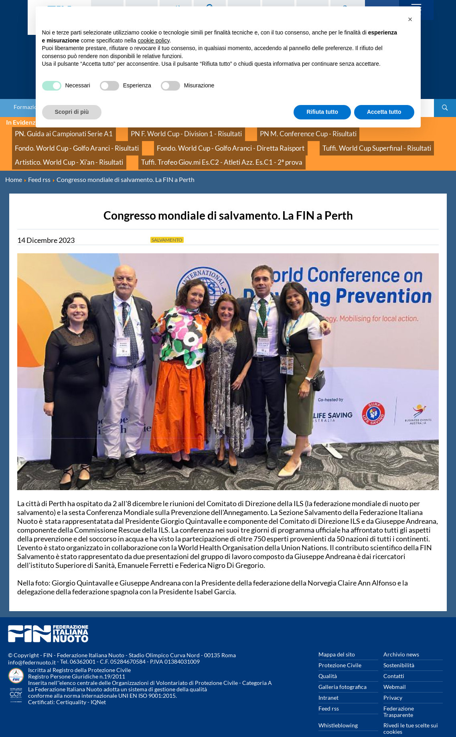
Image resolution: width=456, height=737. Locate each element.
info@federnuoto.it (32, 646)
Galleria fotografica (342, 670)
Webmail (394, 670)
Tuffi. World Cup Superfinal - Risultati (198, 140)
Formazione (28, 107)
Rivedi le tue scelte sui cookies (410, 712)
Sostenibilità (398, 649)
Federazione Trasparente (398, 695)
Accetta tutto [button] (384, 112)
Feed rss (328, 692)
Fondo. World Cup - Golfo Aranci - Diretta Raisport (76, 140)
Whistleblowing (338, 709)
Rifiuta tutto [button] (322, 112)
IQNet (98, 685)
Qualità (327, 659)
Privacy (392, 681)
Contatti (393, 659)
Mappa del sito (336, 638)
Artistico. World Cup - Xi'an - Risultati (304, 140)
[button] (410, 19)
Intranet (328, 681)
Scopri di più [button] (72, 112)
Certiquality (71, 685)
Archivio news (401, 638)
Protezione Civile (339, 649)
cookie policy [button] (153, 40)
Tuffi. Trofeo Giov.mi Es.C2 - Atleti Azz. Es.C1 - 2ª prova (80, 148)
